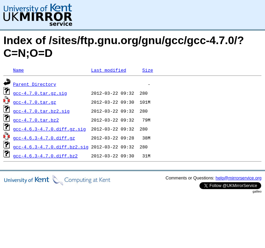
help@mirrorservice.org (239, 177)
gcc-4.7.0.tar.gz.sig (40, 93)
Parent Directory (34, 84)
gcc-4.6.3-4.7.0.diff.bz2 (45, 156)
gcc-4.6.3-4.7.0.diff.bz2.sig (50, 147)
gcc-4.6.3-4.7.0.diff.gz (44, 138)
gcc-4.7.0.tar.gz (34, 102)
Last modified (108, 70)
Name (18, 70)
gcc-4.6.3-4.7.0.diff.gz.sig (49, 129)
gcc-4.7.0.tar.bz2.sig (41, 111)
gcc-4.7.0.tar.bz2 (36, 120)
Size (147, 70)
